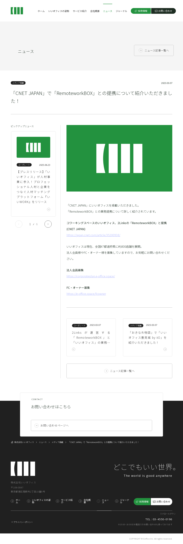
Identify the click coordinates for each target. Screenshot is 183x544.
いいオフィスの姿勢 (58, 11)
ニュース (107, 11)
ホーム (41, 11)
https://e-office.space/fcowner (86, 293)
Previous (18, 224)
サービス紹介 (80, 11)
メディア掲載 (18, 82)
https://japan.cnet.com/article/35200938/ (93, 235)
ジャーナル (121, 11)
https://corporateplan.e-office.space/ (90, 276)
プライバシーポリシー (23, 522)
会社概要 (95, 11)
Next (48, 224)
